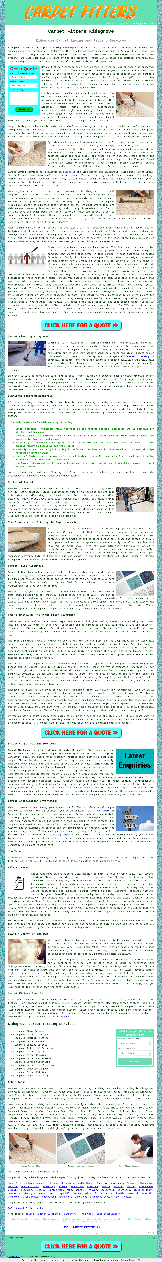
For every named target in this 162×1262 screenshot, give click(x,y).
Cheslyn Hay (111, 1197)
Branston (95, 1197)
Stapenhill (64, 1193)
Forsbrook (14, 1197)
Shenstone (77, 1186)
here (31, 831)
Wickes (26, 845)
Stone (41, 1193)
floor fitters (83, 1092)
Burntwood (81, 1197)
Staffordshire (25, 1183)
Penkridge (49, 1186)
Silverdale (146, 1186)
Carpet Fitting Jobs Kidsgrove (130, 1177)
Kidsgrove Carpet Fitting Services (42, 1024)
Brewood (131, 1183)
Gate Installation (108, 1214)
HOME (109, 24)
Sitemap (10, 1238)
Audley (131, 1186)
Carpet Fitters (17, 1202)
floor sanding (103, 1095)
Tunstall (147, 1193)
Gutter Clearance (49, 1214)
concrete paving (120, 1098)
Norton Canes (30, 1186)
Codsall (13, 1190)
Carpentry (70, 1214)
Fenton (106, 1186)
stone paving (82, 1088)
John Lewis (102, 811)
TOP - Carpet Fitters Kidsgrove (28, 1208)
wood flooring (63, 1095)
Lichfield (124, 1190)
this (116, 861)
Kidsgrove (69, 172)
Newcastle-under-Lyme (21, 1193)
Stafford (92, 1186)
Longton (13, 1186)
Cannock (80, 1190)
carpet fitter (78, 54)
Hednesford (65, 1197)
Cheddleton (49, 1197)
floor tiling (141, 1095)
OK (139, 1260)
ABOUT (125, 24)
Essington (105, 1193)
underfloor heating (20, 1095)
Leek (51, 1193)
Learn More (128, 1260)
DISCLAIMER (147, 24)
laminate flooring (34, 1098)
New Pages (20, 1238)
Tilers (30, 1214)
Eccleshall (107, 1190)
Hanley (63, 1186)
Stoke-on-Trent (143, 1190)
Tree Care (86, 1214)
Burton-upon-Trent (60, 1190)
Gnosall (126, 1197)
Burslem (102, 1183)
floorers (47, 1092)
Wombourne (117, 1183)
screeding (14, 1092)
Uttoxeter (67, 1183)
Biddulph (26, 1190)
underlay (108, 93)
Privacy (152, 1238)
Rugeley (40, 1190)
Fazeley (118, 1186)
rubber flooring (123, 1088)
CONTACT (135, 24)
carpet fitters (36, 1013)
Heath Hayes (85, 1183)
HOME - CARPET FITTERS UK (81, 1227)
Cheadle (120, 1193)
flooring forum (59, 835)
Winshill (90, 1193)
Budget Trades (14, 1257)
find (18, 999)
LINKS (117, 24)
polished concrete (78, 1098)
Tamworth (133, 1193)
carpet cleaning (138, 356)
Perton (78, 1193)
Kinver (93, 1190)
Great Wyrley (31, 1197)
